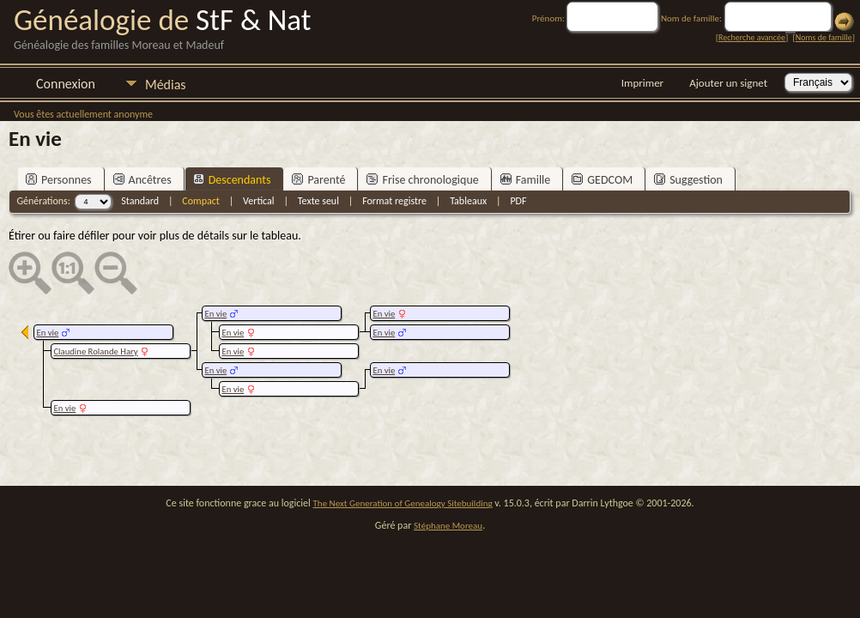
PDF (518, 201)
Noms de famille (824, 37)
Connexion (65, 84)
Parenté (318, 180)
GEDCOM (602, 180)
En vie (383, 313)
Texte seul (318, 201)
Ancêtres (142, 180)
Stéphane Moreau (448, 525)
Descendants (232, 180)
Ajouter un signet (728, 82)
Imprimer (642, 82)
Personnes (59, 180)
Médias (165, 84)
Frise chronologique (422, 180)
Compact (200, 201)
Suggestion (688, 180)
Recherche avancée (751, 37)
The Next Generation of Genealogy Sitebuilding (403, 503)
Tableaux (468, 201)
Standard (140, 201)
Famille (525, 180)
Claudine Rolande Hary (95, 351)
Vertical (259, 201)
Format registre (394, 201)
